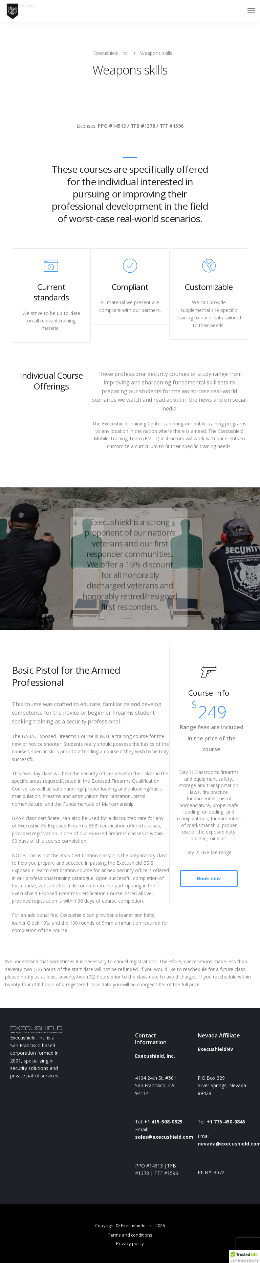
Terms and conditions (130, 1235)
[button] (244, 1256)
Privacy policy (130, 1243)
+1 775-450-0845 (226, 1121)
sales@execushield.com (164, 1137)
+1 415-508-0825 (163, 1121)
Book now (209, 878)
